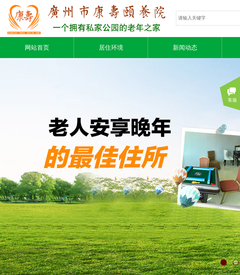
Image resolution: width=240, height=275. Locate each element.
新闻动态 (185, 47)
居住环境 (111, 47)
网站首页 (37, 47)
